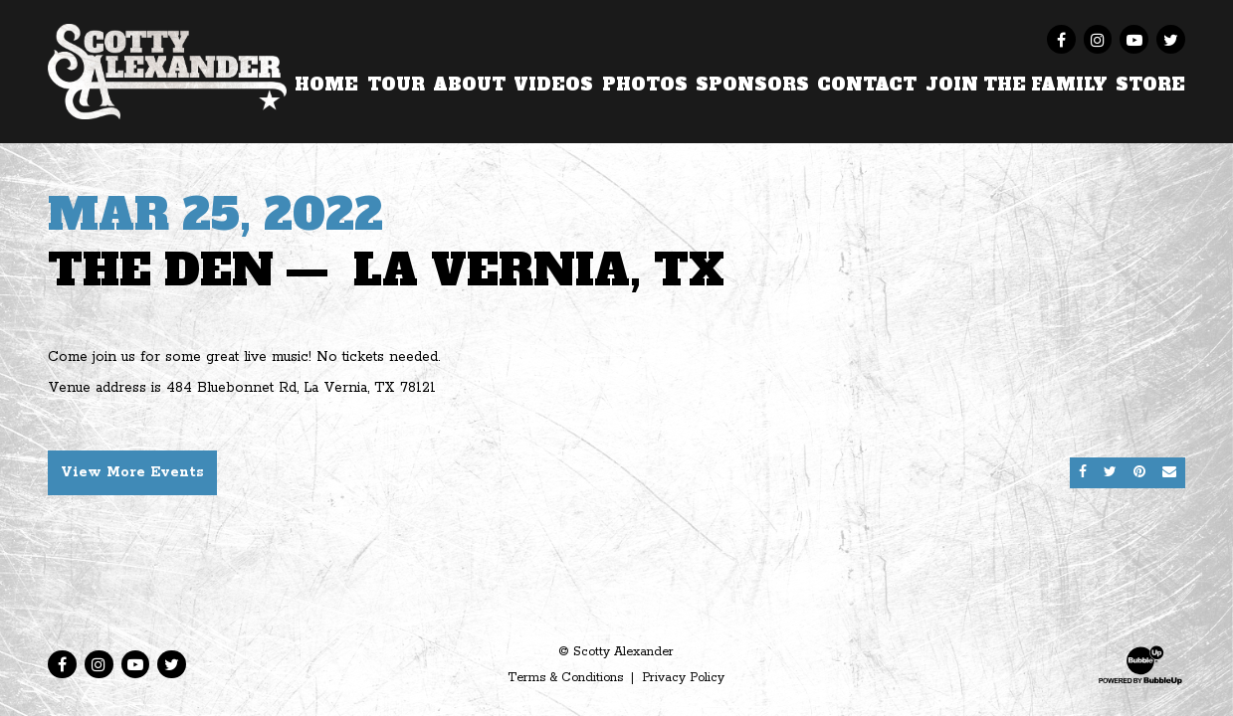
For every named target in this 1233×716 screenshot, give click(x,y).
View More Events (132, 472)
